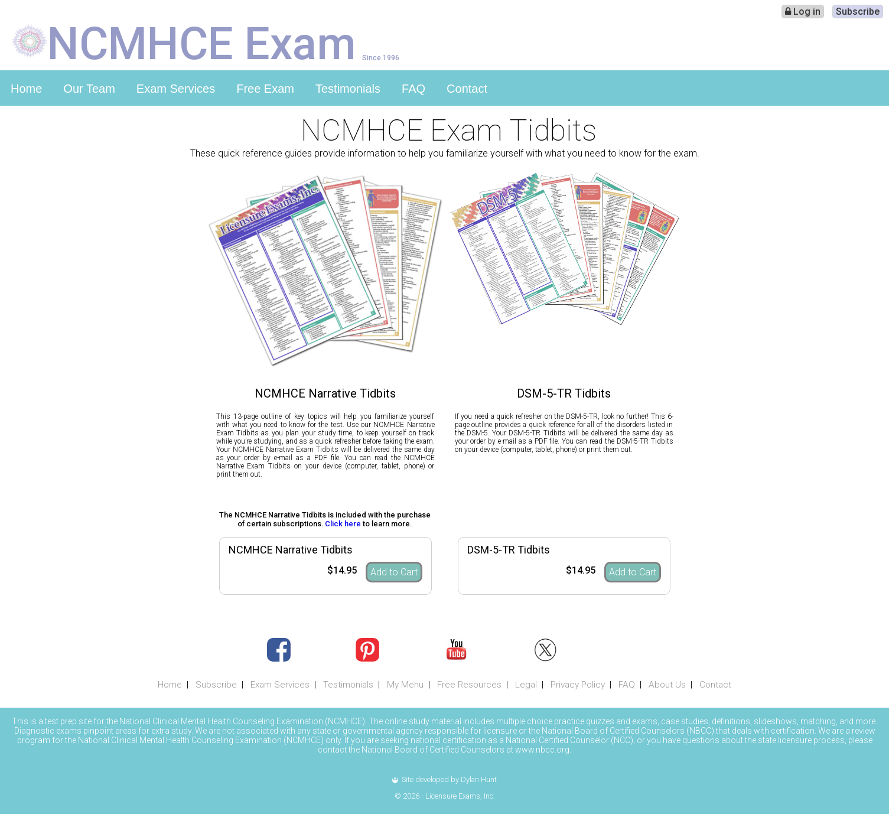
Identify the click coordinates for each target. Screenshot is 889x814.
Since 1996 (380, 57)
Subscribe (858, 11)
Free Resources (469, 684)
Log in (802, 11)
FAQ (413, 88)
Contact (467, 88)
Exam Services (175, 88)
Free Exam (265, 88)
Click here (343, 523)
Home (26, 88)
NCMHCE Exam (201, 42)
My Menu (405, 684)
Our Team (89, 88)
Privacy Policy (578, 684)
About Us (667, 684)
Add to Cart (394, 572)
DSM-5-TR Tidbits (508, 549)
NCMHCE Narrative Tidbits (291, 549)
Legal (526, 684)
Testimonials (347, 88)
